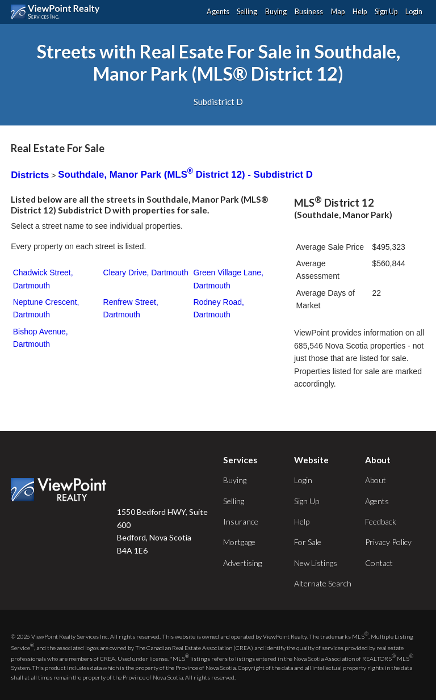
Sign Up (386, 11)
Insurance (240, 521)
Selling (247, 11)
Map (338, 11)
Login (413, 11)
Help (360, 11)
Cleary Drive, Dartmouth (145, 272)
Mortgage (239, 542)
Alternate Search (322, 583)
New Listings (315, 563)
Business (309, 11)
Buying (276, 11)
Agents (218, 11)
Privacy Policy (388, 542)
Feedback (380, 521)
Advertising (242, 563)
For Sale (307, 542)
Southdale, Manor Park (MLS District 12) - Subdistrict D (185, 174)
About (375, 480)
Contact (379, 563)
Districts (30, 174)
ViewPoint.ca (58, 12)
